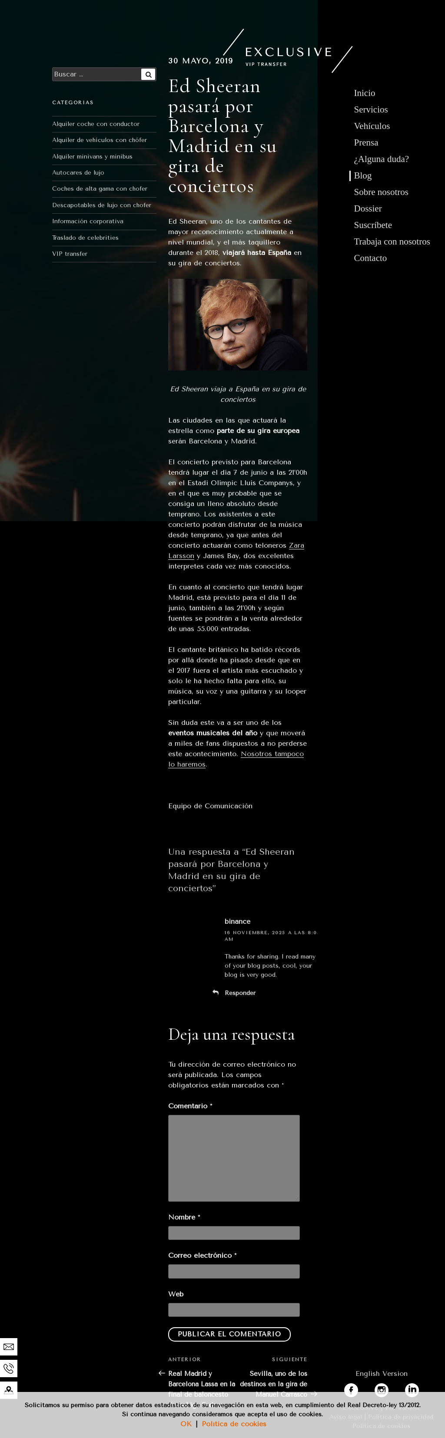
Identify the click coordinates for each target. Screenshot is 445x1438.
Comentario (190, 1106)
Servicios (371, 109)
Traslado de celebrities (85, 237)
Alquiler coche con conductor (95, 124)
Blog (363, 175)
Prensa (366, 142)
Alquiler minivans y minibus (92, 156)
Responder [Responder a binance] (240, 993)
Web (175, 1294)
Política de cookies (234, 1424)
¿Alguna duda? (381, 159)
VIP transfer (69, 254)
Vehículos (372, 126)
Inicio (364, 93)
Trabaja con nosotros (392, 241)
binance (237, 921)
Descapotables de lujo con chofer (101, 205)
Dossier (368, 208)
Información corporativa (87, 221)
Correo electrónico (202, 1255)
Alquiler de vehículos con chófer (99, 140)
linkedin (418, 1388)
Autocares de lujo (78, 172)
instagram (391, 1388)
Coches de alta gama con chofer (99, 188)
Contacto (370, 258)
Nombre (184, 1217)
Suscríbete (373, 225)
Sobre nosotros (381, 192)
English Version (381, 1373)
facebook (359, 1388)
